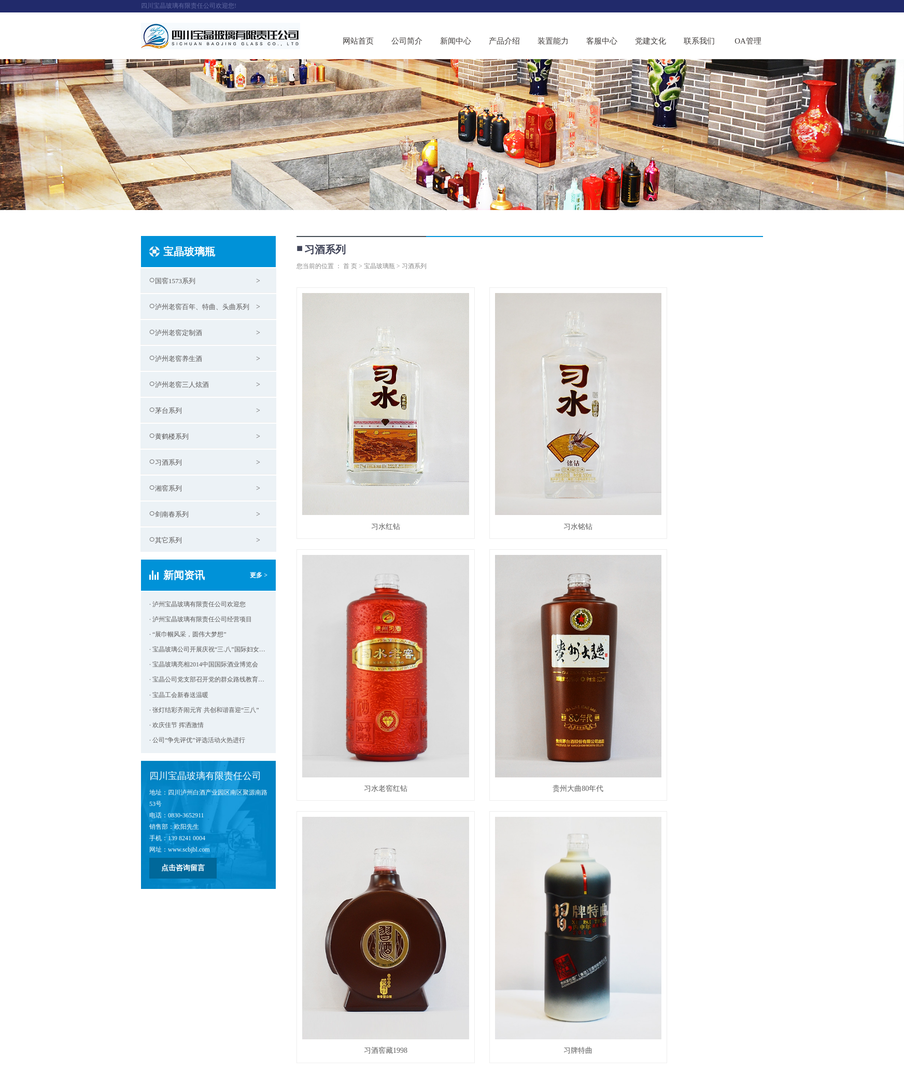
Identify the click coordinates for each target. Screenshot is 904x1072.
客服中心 (601, 41)
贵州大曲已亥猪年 (370, 921)
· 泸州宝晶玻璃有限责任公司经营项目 (200, 619)
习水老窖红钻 (690, 484)
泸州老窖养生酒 (178, 359)
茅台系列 (168, 410)
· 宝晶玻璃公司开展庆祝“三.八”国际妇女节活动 (208, 649)
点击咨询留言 (183, 868)
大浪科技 (180, 1058)
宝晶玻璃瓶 (379, 266)
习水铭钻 (529, 484)
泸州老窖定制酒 (178, 333)
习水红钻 (369, 484)
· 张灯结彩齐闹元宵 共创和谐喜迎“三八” (204, 710)
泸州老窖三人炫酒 (182, 384)
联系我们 (699, 41)
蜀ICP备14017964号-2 (170, 1035)
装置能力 (553, 41)
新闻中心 (455, 41)
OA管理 (747, 41)
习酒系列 (168, 462)
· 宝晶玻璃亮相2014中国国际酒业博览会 (203, 664)
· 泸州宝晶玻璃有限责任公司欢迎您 (197, 604)
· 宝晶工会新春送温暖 (178, 695)
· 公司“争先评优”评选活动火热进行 (197, 740)
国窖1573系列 (175, 281)
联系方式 (360, 1006)
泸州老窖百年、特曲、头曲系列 (202, 307)
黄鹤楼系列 (172, 436)
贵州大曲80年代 (369, 702)
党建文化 (650, 41)
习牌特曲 (689, 702)
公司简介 (406, 41)
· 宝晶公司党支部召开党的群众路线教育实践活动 (208, 679)
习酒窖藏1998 (530, 702)
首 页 (350, 266)
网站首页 (358, 41)
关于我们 (155, 1006)
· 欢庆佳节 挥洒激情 (176, 725)
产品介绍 (504, 41)
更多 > (258, 575)
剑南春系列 (172, 514)
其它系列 (168, 540)
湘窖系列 (168, 488)
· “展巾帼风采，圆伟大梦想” (188, 634)
